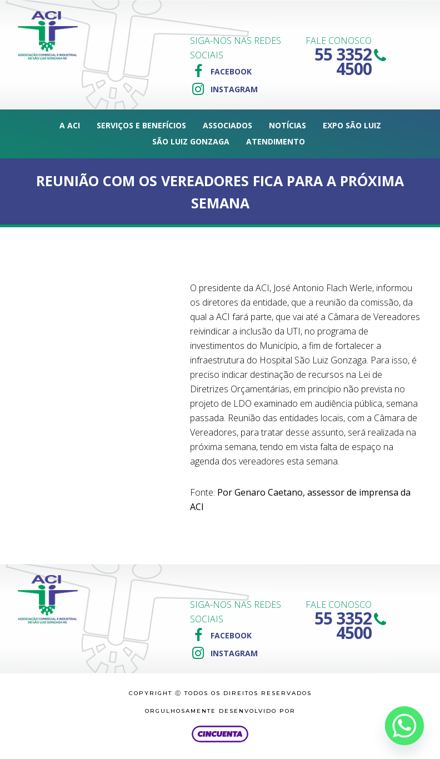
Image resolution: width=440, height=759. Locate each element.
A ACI (69, 125)
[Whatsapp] (404, 725)
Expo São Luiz (352, 125)
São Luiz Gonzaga (190, 141)
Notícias (287, 125)
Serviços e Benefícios (141, 125)
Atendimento (275, 141)
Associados (227, 125)
